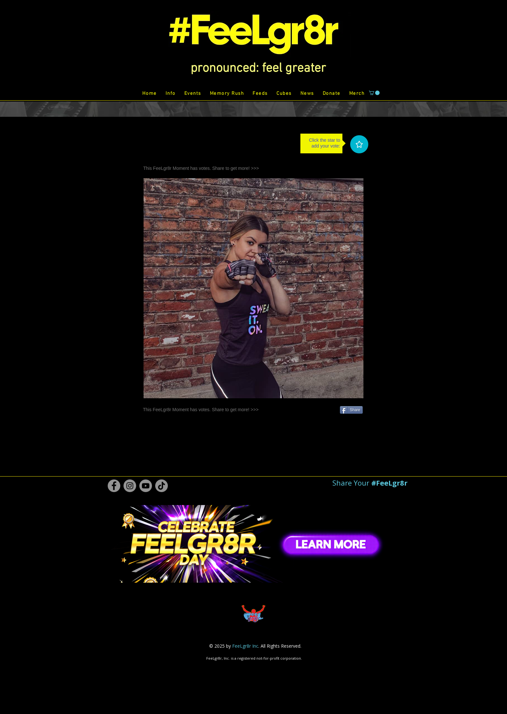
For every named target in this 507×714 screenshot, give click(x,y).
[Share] (351, 410)
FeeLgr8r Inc (245, 646)
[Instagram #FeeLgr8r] (130, 485)
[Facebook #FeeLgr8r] (114, 485)
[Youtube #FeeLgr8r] (145, 485)
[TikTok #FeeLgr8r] (161, 485)
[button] (258, 68)
